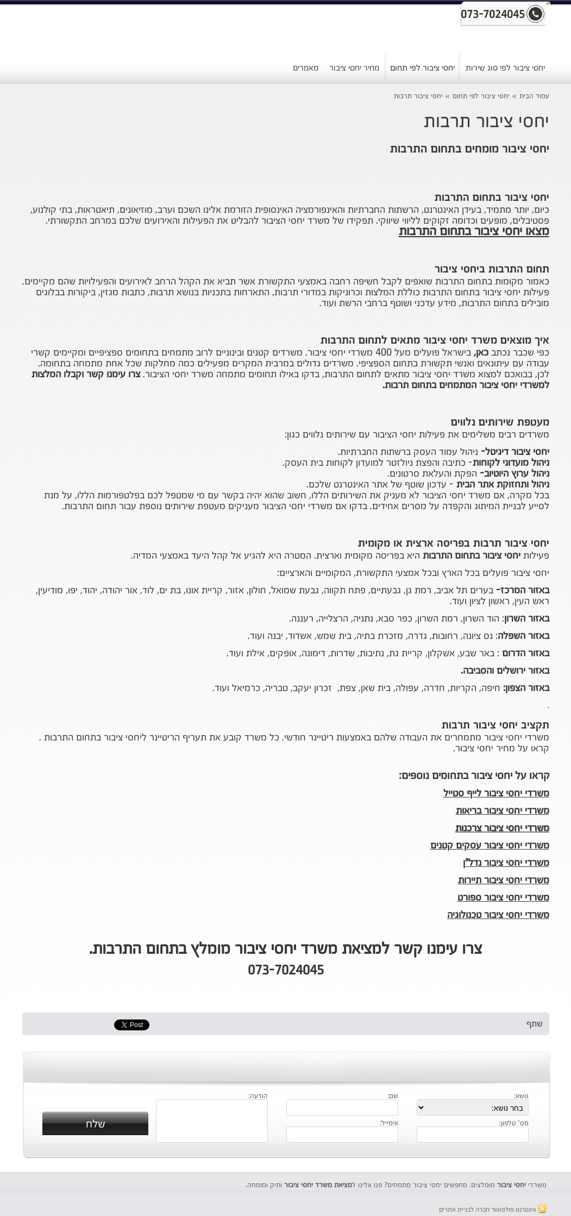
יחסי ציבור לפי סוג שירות (505, 68)
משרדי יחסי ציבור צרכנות (502, 828)
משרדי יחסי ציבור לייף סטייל (496, 793)
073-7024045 (286, 971)
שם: (392, 1096)
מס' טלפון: (514, 1123)
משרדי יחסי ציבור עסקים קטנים (489, 845)
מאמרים (305, 68)
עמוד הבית (534, 96)
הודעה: (258, 1096)
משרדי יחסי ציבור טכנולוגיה (498, 915)
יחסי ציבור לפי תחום (422, 68)
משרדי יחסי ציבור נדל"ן (506, 863)
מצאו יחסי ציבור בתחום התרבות (474, 232)
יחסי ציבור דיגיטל (517, 452)
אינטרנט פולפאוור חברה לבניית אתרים (493, 1210)
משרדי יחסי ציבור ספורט (503, 897)
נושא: (521, 1096)
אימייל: (389, 1123)
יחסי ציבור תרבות (418, 96)
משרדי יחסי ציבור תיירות (503, 880)
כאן (482, 352)
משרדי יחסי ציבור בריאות (502, 811)
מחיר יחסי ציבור (354, 68)
